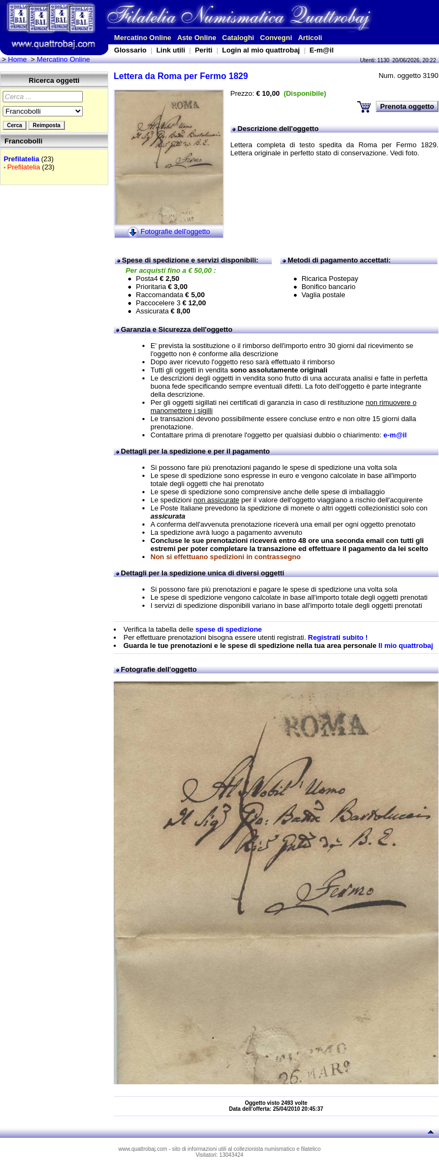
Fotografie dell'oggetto (175, 231)
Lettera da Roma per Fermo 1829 (181, 76)
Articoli (310, 38)
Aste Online (196, 38)
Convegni (276, 38)
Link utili (170, 50)
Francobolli (23, 141)
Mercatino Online (142, 38)
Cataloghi (238, 38)
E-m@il (321, 50)
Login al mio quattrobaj (261, 50)
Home (17, 59)
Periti (204, 50)
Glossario (130, 50)
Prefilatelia (22, 159)
